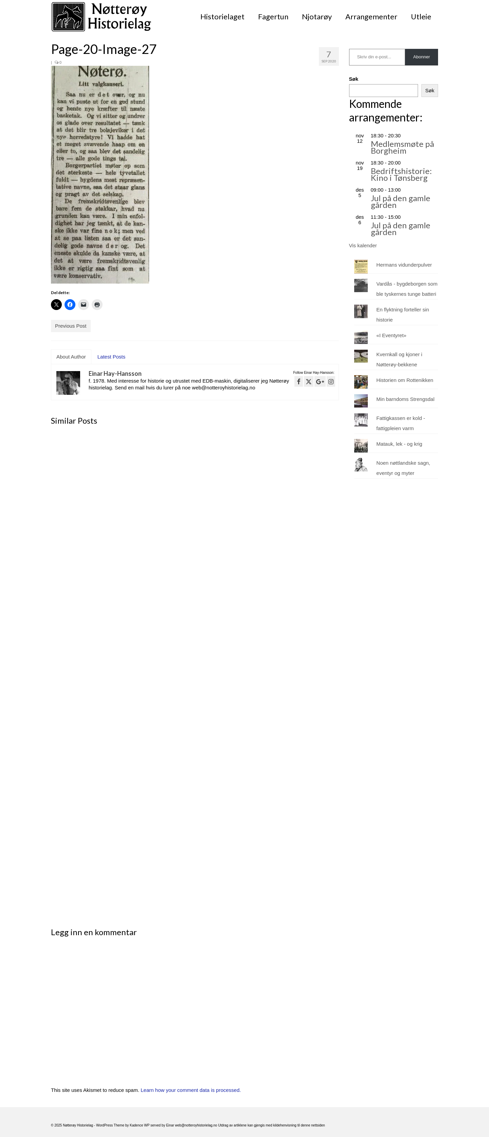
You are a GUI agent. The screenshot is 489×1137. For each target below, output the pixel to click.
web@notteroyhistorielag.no (196, 1125)
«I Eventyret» (391, 335)
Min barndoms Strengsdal (405, 399)
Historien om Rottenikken (404, 380)
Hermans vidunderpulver (404, 265)
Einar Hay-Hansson (115, 373)
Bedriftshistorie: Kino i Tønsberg (401, 174)
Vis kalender (363, 245)
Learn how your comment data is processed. (191, 1090)
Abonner (421, 56)
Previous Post (71, 326)
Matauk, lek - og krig (399, 444)
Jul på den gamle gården (400, 201)
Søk (354, 79)
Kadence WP (139, 1125)
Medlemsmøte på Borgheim (402, 147)
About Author (71, 357)
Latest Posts (111, 357)
